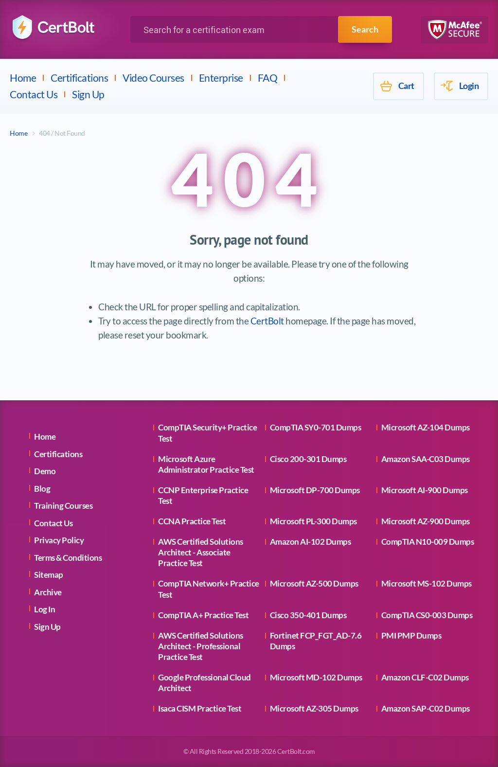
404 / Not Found (62, 133)
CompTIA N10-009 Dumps (427, 541)
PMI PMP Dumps (411, 635)
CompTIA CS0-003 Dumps (427, 615)
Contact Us (33, 94)
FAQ (268, 77)
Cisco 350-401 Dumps (308, 615)
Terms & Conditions (68, 558)
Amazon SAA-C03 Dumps (425, 459)
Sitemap (48, 575)
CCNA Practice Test (192, 521)
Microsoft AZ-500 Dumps (314, 583)
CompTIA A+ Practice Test (203, 615)
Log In (44, 609)
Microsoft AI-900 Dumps (424, 490)
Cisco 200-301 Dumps (308, 459)
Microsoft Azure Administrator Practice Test (206, 464)
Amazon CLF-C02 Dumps (425, 677)
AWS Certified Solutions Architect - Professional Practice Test (200, 646)
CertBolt (267, 320)
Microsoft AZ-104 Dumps (425, 427)
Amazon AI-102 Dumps (310, 541)
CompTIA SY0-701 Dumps (315, 427)
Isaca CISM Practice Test (199, 708)
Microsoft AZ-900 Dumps (425, 521)
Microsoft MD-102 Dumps (316, 677)
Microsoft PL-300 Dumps (313, 521)
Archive (48, 592)
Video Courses (153, 77)
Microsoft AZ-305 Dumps (314, 708)
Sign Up (88, 94)
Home (23, 77)
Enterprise (221, 77)
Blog (42, 488)
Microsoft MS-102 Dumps (426, 583)
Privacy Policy (59, 540)
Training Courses (63, 505)
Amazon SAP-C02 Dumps (425, 708)
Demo (44, 471)
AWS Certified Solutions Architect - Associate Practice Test (200, 552)
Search (365, 29)
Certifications (79, 77)
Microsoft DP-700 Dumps (315, 490)
